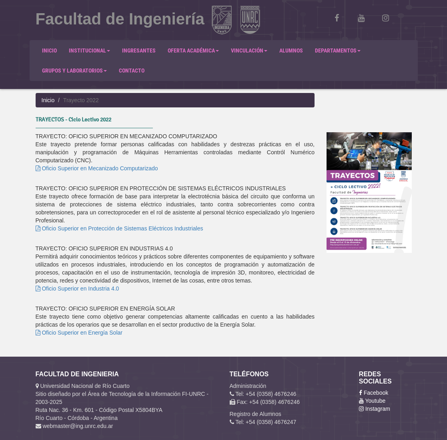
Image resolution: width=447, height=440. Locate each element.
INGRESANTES (139, 50)
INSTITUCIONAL (89, 50)
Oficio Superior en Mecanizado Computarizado (97, 168)
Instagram (374, 409)
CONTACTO (131, 70)
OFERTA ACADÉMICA (193, 50)
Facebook (373, 393)
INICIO (49, 50)
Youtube (372, 401)
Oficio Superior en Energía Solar (79, 332)
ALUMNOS (291, 50)
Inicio (48, 100)
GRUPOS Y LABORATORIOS (74, 70)
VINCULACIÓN (249, 50)
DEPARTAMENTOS (338, 50)
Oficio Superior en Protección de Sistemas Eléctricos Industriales (119, 228)
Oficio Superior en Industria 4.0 (77, 288)
